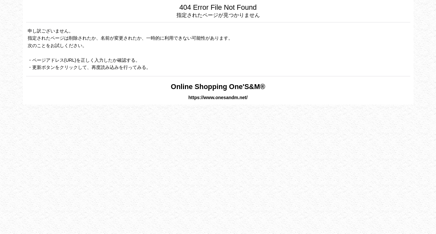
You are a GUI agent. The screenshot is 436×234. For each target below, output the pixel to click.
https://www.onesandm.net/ (218, 97)
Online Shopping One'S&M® (218, 87)
